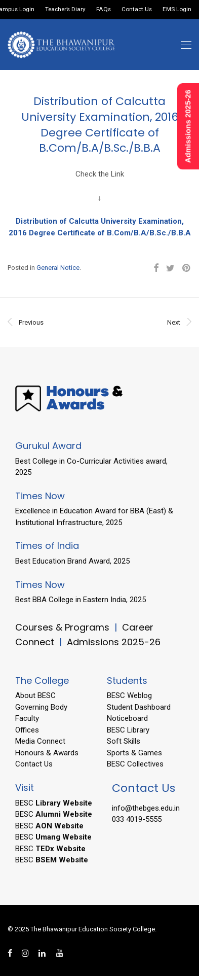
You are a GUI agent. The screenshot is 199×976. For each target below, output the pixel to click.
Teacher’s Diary (65, 10)
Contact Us (137, 10)
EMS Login (177, 10)
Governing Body (41, 707)
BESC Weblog (129, 695)
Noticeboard (127, 718)
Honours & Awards (46, 752)
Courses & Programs (62, 627)
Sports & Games (134, 752)
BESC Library (128, 730)
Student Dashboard (139, 707)
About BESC (35, 695)
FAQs (103, 10)
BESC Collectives (135, 764)
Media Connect (40, 741)
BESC (53, 803)
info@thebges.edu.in (146, 808)
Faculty (27, 718)
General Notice (57, 267)
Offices (27, 730)
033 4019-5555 (137, 819)
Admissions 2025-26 (114, 642)
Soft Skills (123, 741)
